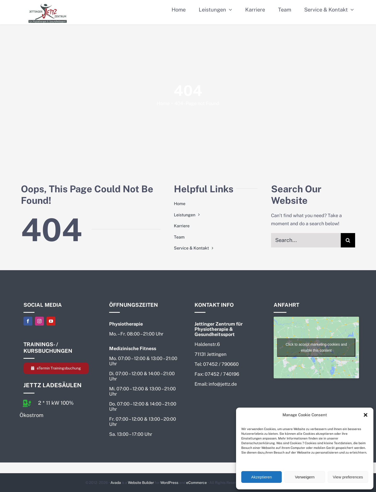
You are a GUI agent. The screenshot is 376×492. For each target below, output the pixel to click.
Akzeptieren (261, 477)
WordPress (169, 483)
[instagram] (39, 321)
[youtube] (50, 321)
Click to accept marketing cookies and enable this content (316, 347)
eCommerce (196, 483)
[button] (365, 415)
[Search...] (306, 240)
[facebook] (28, 321)
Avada (115, 483)
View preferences (348, 477)
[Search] (348, 240)
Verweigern (304, 477)
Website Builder (141, 483)
